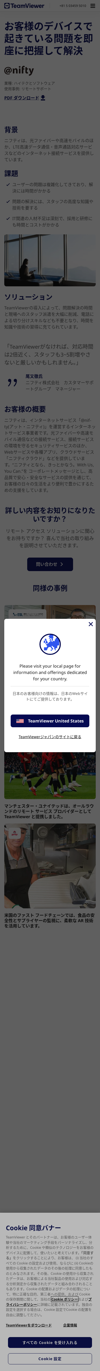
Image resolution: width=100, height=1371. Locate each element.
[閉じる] (90, 624)
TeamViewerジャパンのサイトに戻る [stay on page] (50, 736)
